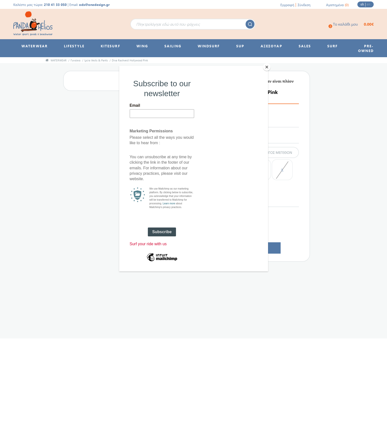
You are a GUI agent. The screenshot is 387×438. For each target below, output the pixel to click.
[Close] (267, 67)
